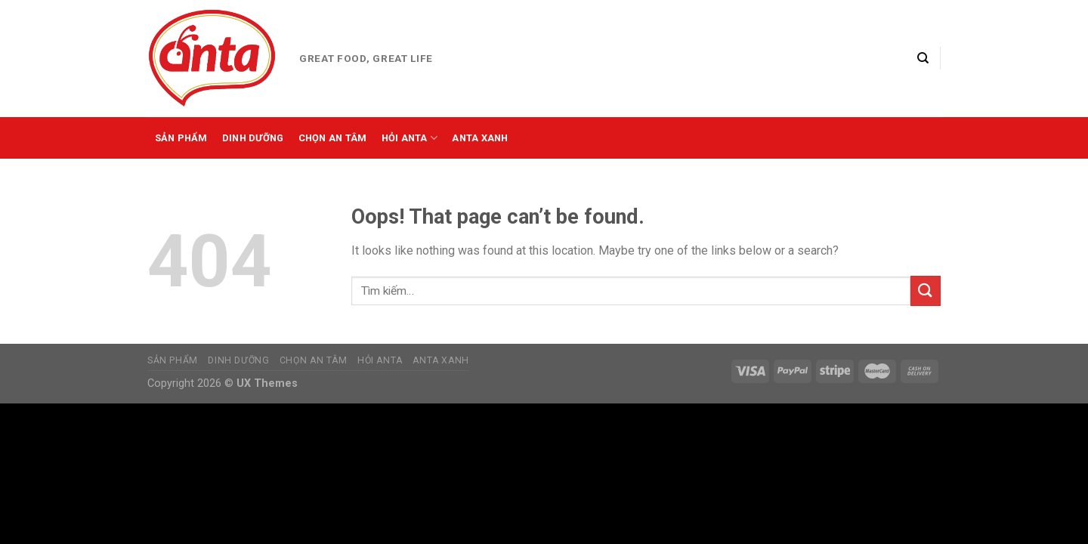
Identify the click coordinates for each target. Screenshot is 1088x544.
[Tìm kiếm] (923, 58)
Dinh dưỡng (253, 138)
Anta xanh (480, 138)
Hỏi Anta (410, 138)
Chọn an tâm (332, 138)
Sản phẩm (181, 138)
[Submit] (925, 290)
